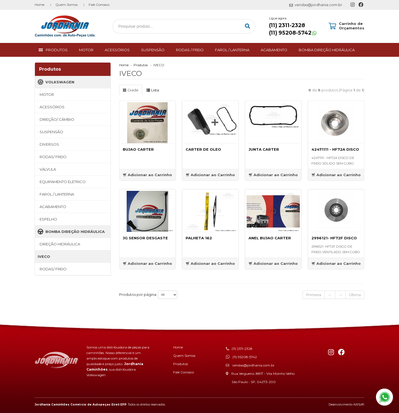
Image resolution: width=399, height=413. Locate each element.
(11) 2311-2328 (287, 25)
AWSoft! (358, 404)
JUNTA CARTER (264, 149)
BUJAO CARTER (138, 149)
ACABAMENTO (274, 50)
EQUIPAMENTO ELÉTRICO (63, 181)
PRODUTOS (57, 50)
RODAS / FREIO (190, 50)
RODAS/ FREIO (53, 157)
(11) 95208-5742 (290, 33)
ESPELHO (48, 219)
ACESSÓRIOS (117, 50)
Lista (152, 90)
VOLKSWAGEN (56, 82)
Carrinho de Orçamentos (351, 25)
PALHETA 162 (199, 238)
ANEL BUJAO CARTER (270, 238)
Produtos (141, 65)
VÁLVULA (48, 169)
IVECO (44, 256)
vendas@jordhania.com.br (253, 365)
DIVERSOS (49, 144)
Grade (131, 90)
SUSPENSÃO (153, 50)
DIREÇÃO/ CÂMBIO (57, 119)
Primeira (313, 295)
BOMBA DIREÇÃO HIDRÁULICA (327, 50)
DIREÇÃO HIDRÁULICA (60, 244)
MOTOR (86, 50)
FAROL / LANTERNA (232, 50)
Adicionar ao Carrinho (147, 175)
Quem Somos (66, 4)
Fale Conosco (99, 4)
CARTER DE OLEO (203, 149)
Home (39, 4)
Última (355, 295)
